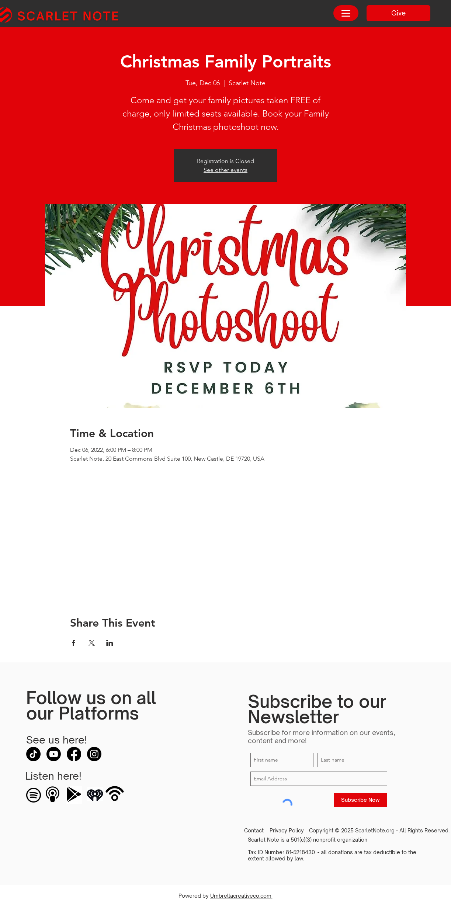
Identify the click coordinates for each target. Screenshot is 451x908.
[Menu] (345, 13)
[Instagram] (94, 754)
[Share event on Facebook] (73, 643)
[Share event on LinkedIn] (109, 643)
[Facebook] (74, 754)
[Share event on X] (91, 643)
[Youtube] (53, 754)
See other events (225, 169)
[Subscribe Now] (360, 800)
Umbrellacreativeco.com (241, 896)
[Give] (398, 13)
